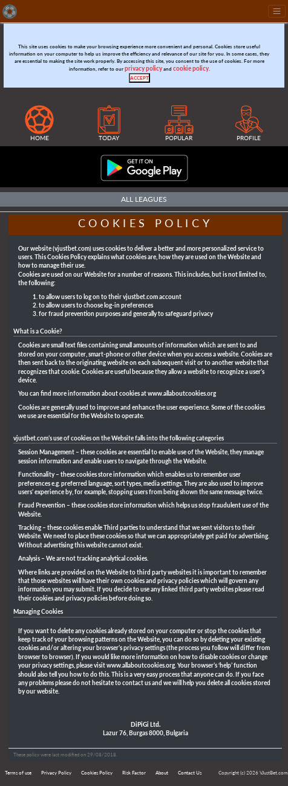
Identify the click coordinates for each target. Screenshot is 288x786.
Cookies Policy (97, 773)
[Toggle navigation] (277, 11)
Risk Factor (134, 773)
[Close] (139, 78)
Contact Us (189, 773)
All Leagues (144, 199)
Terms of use (18, 773)
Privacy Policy (56, 773)
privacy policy (143, 68)
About (161, 773)
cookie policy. (191, 68)
